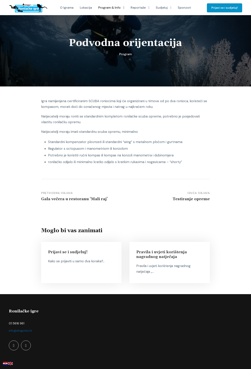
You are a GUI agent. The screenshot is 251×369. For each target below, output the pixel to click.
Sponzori (184, 8)
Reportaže (138, 8)
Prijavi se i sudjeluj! (224, 7)
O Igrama (67, 8)
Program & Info (109, 8)
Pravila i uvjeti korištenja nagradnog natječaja (161, 254)
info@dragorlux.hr (20, 331)
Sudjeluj (162, 8)
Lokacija (86, 8)
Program (125, 54)
